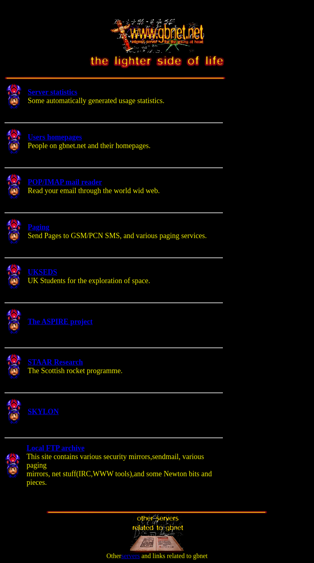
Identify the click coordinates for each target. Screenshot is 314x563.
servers (130, 555)
